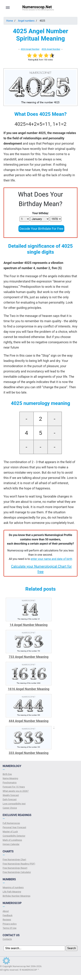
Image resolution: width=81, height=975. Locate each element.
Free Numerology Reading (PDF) (19, 863)
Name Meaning (10, 778)
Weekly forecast (11, 795)
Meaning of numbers (13, 887)
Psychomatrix (10, 782)
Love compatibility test (14, 803)
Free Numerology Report (15, 868)
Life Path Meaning (12, 891)
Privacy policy (10, 923)
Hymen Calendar (11, 844)
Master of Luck (10, 831)
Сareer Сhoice (10, 808)
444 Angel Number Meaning (28, 721)
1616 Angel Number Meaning (28, 689)
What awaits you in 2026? (15, 791)
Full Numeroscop (11, 823)
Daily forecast (10, 799)
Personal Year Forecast (14, 827)
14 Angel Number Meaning (29, 625)
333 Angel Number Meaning (28, 753)
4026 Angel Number (50, 49)
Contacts (7, 939)
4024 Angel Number (30, 49)
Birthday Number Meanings (16, 896)
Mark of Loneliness (12, 840)
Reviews (7, 919)
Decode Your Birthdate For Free (41, 228)
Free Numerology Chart (14, 859)
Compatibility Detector (14, 835)
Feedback (7, 915)
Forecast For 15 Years (14, 786)
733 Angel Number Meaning (28, 657)
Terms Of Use (9, 928)
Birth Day (7, 774)
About (6, 911)
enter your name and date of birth (51, 559)
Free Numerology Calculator (17, 872)
